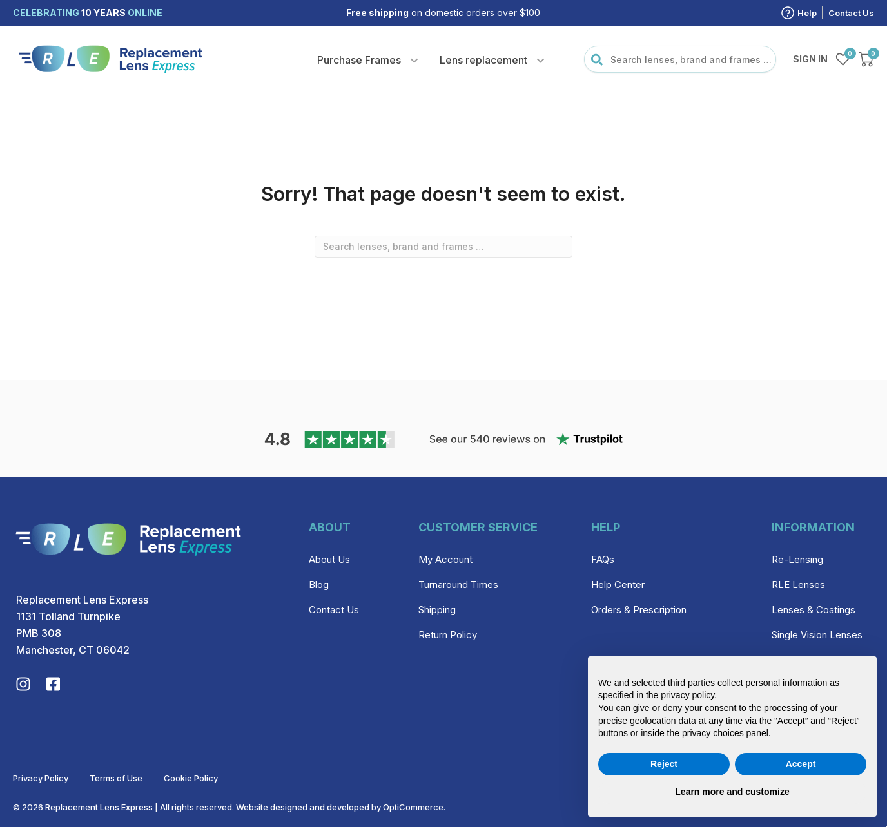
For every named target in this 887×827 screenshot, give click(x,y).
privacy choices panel (725, 733)
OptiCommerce (413, 807)
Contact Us (851, 13)
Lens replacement (483, 59)
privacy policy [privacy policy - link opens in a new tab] (687, 695)
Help (807, 13)
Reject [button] (663, 764)
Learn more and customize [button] (732, 791)
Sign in (810, 58)
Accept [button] (801, 764)
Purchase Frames (359, 59)
